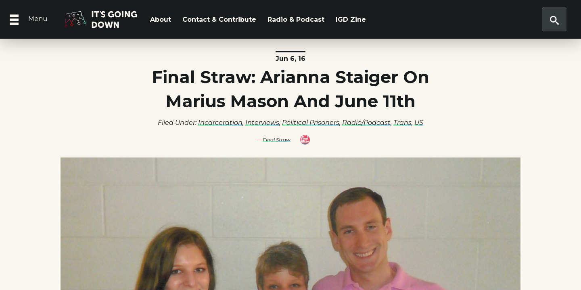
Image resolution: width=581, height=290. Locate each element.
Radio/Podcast (366, 122)
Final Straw (276, 140)
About (160, 19)
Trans (402, 122)
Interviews (262, 122)
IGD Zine (351, 19)
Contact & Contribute (219, 19)
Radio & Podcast (296, 19)
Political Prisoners (310, 122)
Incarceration (220, 122)
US (418, 122)
